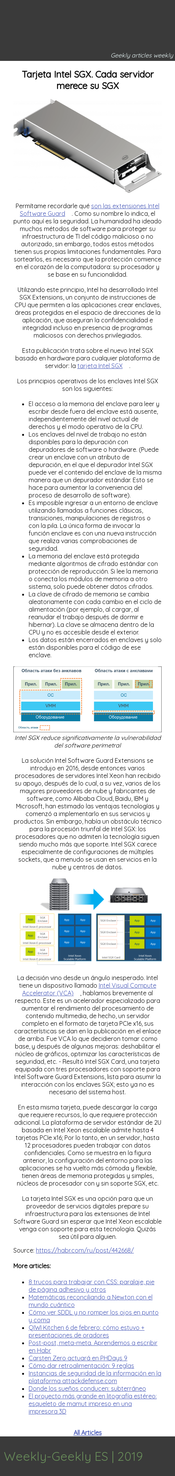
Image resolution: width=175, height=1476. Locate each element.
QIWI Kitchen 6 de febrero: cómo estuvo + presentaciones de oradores (86, 1331)
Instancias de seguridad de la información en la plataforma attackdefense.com (95, 1377)
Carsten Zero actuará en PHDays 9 (78, 1358)
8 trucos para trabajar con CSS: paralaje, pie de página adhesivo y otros (91, 1285)
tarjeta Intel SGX (100, 366)
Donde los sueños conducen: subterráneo (87, 1388)
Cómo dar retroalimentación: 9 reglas (81, 1365)
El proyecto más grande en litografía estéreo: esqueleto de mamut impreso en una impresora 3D (93, 1403)
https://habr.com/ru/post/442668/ (85, 1250)
